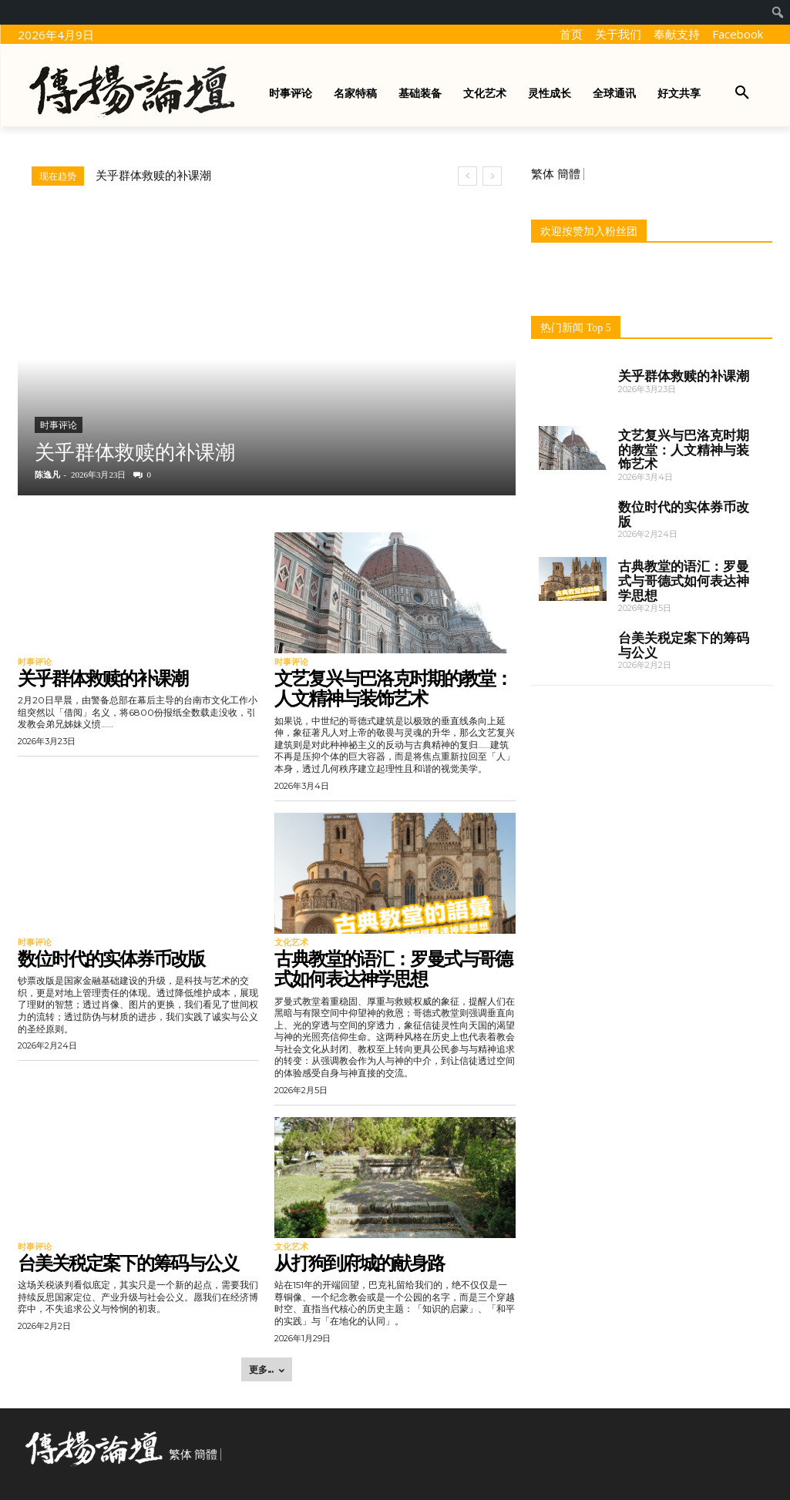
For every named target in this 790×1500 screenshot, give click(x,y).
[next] (492, 176)
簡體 (568, 174)
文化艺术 (291, 943)
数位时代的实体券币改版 (111, 959)
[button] (742, 93)
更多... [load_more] (266, 1369)
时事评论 (58, 425)
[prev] (467, 176)
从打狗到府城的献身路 (359, 1263)
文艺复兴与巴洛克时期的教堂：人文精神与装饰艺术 (393, 688)
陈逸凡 (47, 474)
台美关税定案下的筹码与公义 (128, 1263)
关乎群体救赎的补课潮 (153, 175)
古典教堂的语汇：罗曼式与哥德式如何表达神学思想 (393, 969)
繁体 (542, 174)
